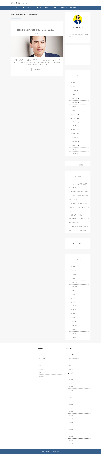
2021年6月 (73, 90)
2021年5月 (73, 94)
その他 (54, 7)
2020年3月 (73, 130)
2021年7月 (73, 86)
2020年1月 (73, 137)
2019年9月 (73, 145)
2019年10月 (73, 141)
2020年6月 (73, 118)
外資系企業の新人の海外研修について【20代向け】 (36, 30)
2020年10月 (73, 102)
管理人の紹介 (73, 7)
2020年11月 (73, 98)
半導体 (17, 7)
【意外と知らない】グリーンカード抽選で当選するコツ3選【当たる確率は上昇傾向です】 (79, 218)
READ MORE (37, 69)
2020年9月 (73, 106)
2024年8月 (73, 83)
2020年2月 (73, 133)
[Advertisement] (77, 56)
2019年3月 (73, 149)
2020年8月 (73, 110)
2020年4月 (73, 126)
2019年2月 (73, 153)
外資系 (39, 7)
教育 (46, 7)
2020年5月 (73, 122)
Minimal (47, 451)
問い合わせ (63, 7)
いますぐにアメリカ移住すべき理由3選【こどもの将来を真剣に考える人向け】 (79, 207)
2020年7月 (73, 114)
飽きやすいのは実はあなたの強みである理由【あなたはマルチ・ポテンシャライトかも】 (79, 195)
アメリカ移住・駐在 (28, 7)
